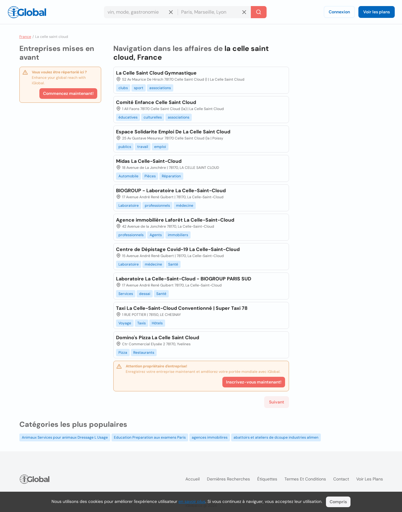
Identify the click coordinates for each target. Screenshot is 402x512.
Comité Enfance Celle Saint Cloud (156, 102)
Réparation (171, 176)
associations (160, 87)
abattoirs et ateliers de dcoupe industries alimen (276, 437)
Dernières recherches (228, 479)
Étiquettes (267, 479)
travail (142, 146)
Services (125, 293)
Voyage (124, 323)
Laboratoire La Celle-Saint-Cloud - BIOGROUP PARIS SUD (183, 279)
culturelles (153, 117)
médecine (184, 205)
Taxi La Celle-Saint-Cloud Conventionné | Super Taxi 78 (182, 308)
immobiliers (178, 235)
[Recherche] (259, 12)
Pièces (150, 176)
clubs (123, 87)
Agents (156, 235)
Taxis (141, 323)
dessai (144, 293)
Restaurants (143, 352)
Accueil (192, 479)
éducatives (128, 117)
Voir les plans (376, 12)
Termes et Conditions (305, 479)
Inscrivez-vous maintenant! (253, 382)
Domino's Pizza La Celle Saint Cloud (157, 337)
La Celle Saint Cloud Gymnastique (156, 73)
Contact (341, 479)
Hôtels (157, 323)
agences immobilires (210, 437)
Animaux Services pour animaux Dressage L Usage (65, 437)
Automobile (128, 176)
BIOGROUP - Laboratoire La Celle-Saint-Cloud (171, 190)
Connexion (339, 12)
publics (124, 146)
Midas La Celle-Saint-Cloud (148, 161)
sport (138, 87)
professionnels (157, 205)
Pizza (122, 352)
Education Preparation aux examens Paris (150, 437)
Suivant (276, 402)
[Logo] (27, 12)
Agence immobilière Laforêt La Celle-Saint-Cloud (175, 220)
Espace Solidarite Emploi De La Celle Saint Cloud (173, 132)
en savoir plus (191, 501)
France (25, 36)
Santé (173, 264)
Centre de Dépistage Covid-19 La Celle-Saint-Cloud (178, 249)
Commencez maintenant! (68, 93)
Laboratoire (128, 205)
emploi (160, 146)
